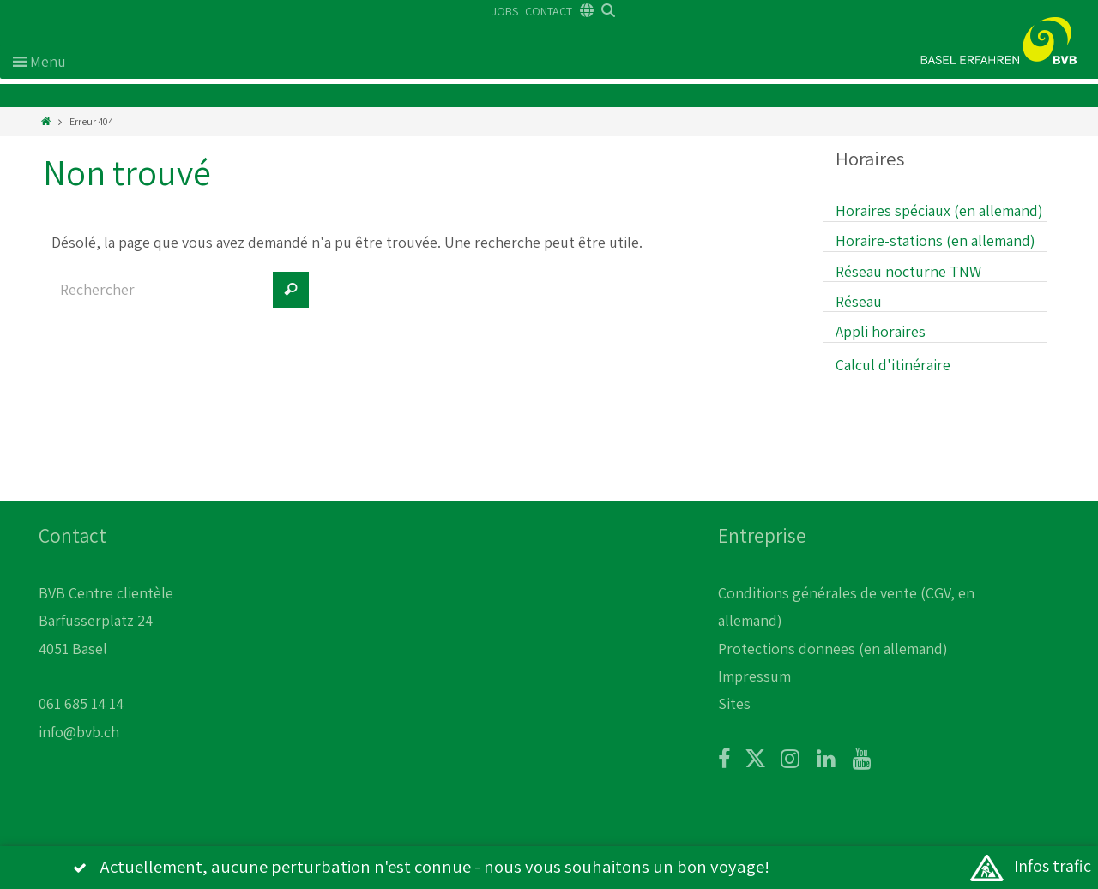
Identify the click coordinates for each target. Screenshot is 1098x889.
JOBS (505, 11)
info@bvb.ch (79, 732)
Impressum (754, 676)
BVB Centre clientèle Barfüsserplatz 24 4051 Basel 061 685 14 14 (106, 648)
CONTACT (548, 11)
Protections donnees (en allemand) (833, 648)
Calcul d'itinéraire (893, 365)
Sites (734, 703)
